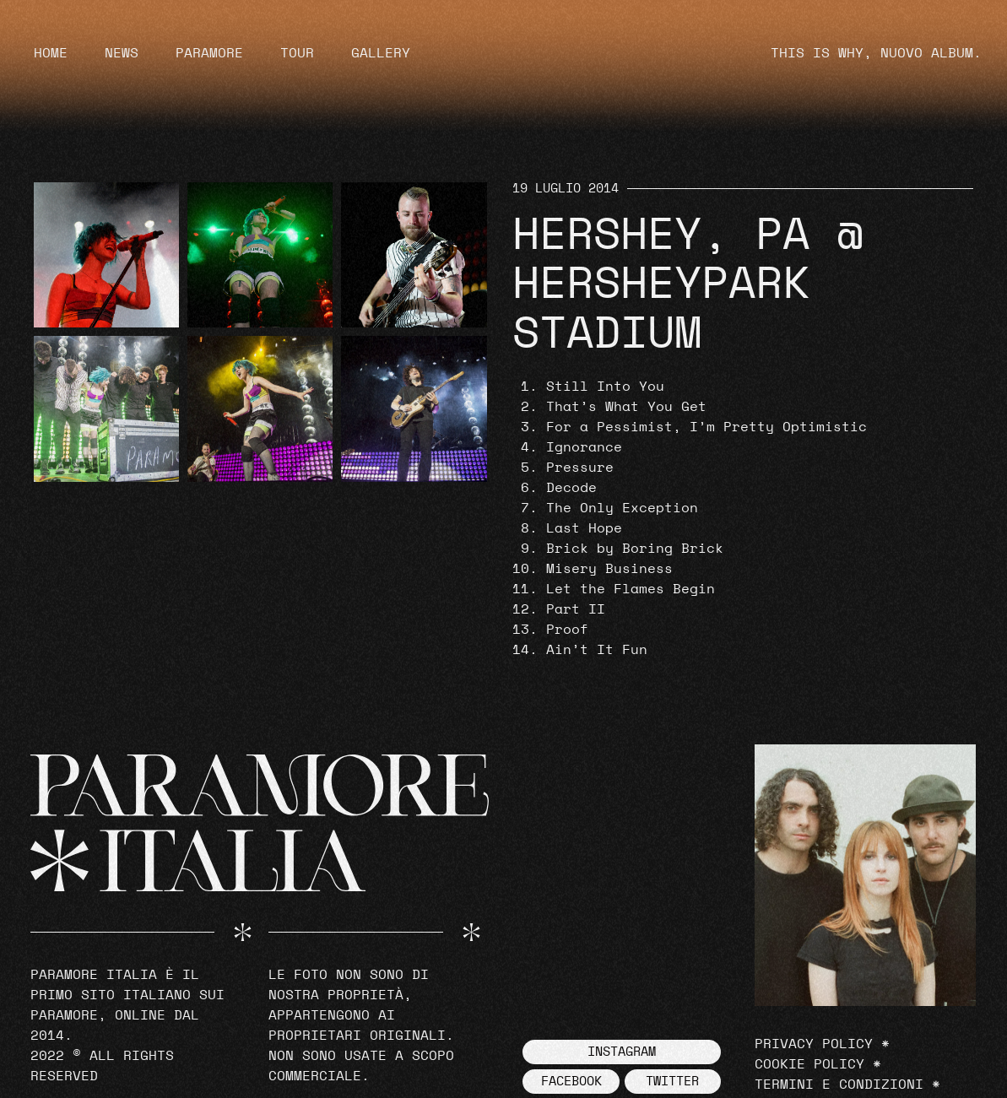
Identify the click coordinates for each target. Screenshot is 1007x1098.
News (121, 53)
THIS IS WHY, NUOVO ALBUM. (876, 53)
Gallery (380, 53)
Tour (297, 53)
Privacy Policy (814, 1044)
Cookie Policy (809, 1064)
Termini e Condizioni (839, 1084)
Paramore (209, 53)
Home (51, 53)
